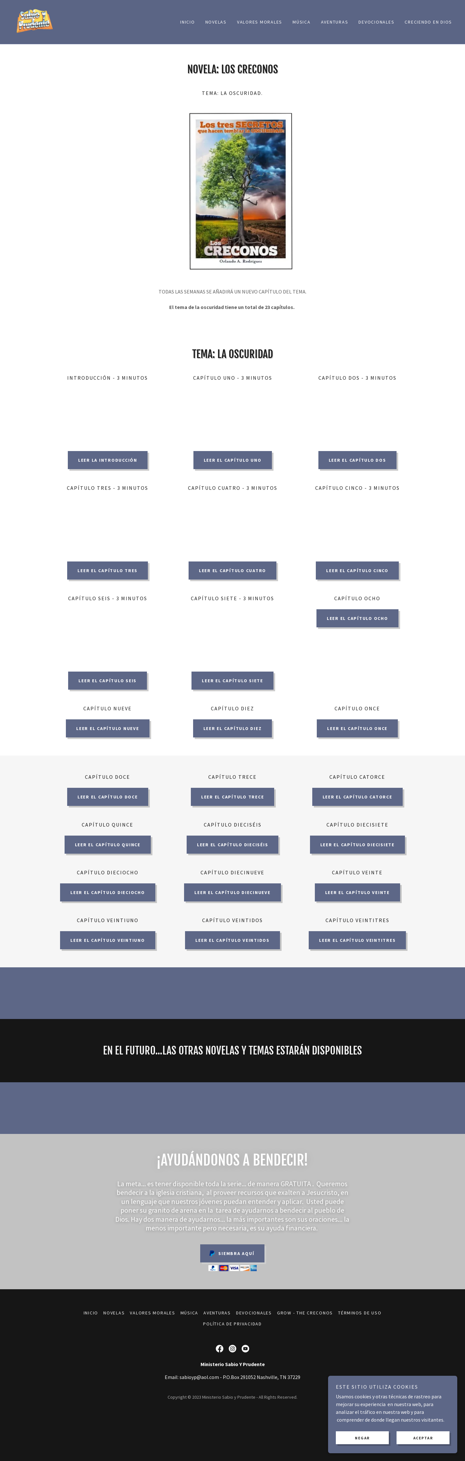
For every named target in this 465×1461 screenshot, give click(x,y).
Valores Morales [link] (259, 22)
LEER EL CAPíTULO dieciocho (107, 892)
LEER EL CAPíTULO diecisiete (357, 845)
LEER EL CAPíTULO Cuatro (232, 570)
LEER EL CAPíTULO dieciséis (232, 845)
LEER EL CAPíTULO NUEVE (107, 728)
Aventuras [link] (334, 22)
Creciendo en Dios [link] (428, 22)
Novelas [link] (216, 22)
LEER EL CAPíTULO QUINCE (107, 845)
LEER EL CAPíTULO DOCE (108, 797)
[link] (34, 21)
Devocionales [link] (376, 22)
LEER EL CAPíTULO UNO (233, 460)
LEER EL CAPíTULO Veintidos (232, 940)
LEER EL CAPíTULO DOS (357, 460)
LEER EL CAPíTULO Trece (232, 797)
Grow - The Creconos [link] (305, 1313)
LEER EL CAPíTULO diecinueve (232, 892)
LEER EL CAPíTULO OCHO (357, 618)
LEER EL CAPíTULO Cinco (357, 570)
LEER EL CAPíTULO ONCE (357, 728)
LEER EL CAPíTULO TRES (108, 570)
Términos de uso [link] (359, 1313)
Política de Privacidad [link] (232, 1324)
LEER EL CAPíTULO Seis (107, 681)
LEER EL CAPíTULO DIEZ (232, 728)
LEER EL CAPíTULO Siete (232, 681)
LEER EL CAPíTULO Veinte (357, 892)
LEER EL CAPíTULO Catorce (357, 797)
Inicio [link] (187, 22)
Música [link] (302, 22)
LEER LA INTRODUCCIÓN (107, 460)
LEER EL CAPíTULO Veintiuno (107, 940)
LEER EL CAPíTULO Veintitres (357, 940)
